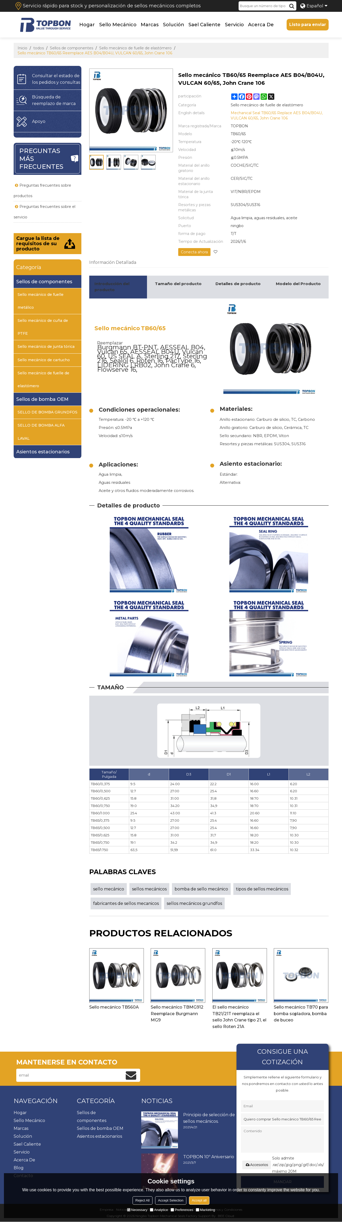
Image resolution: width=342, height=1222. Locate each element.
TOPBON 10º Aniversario (208, 1156)
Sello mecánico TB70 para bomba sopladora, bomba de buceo (298, 1014)
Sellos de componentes (71, 48)
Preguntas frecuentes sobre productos (42, 190)
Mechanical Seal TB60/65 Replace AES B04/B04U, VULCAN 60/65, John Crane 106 (277, 115)
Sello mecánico (117, 25)
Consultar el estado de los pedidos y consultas (56, 79)
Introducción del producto (111, 286)
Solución (173, 25)
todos (38, 48)
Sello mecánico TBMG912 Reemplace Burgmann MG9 (177, 1014)
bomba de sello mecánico (201, 888)
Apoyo (38, 121)
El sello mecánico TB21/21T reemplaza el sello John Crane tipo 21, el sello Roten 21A (237, 1017)
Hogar (86, 25)
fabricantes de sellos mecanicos (126, 903)
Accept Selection (170, 1200)
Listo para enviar (307, 24)
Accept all (199, 1200)
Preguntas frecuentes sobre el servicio (44, 211)
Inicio (22, 48)
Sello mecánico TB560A (114, 1007)
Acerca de (260, 25)
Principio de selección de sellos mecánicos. (209, 1118)
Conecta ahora (194, 251)
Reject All (142, 1200)
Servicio (234, 25)
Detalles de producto (238, 283)
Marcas (149, 25)
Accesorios (256, 1165)
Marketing (205, 1210)
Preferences (182, 1210)
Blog (19, 1167)
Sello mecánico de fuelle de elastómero (135, 48)
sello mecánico (108, 888)
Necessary (137, 1210)
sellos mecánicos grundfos (194, 903)
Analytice (159, 1210)
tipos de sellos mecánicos (262, 888)
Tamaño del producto (178, 283)
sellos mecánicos (149, 888)
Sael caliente (204, 25)
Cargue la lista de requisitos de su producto (38, 243)
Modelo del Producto (298, 283)
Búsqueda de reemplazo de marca (54, 100)
